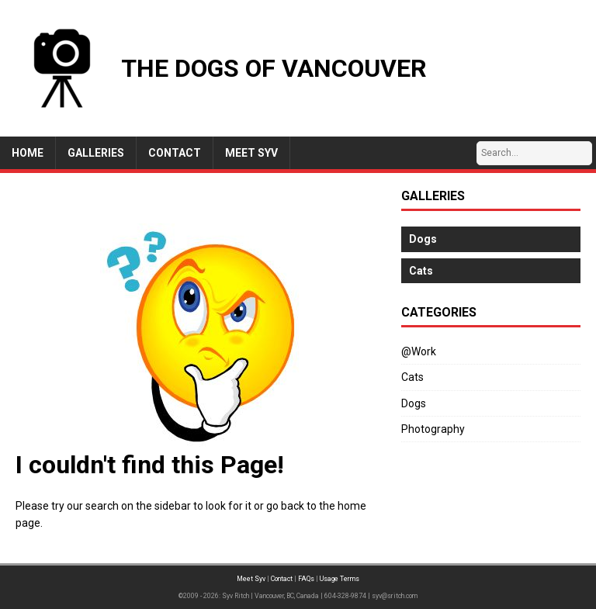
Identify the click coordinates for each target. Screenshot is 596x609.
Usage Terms (339, 579)
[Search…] (534, 153)
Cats (412, 377)
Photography (433, 429)
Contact (282, 579)
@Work (418, 351)
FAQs (306, 579)
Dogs (413, 403)
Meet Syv (251, 579)
